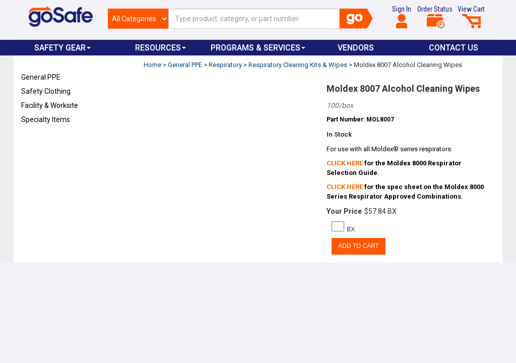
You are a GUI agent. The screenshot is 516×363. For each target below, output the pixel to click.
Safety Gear (62, 47)
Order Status (435, 16)
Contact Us (453, 47)
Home (152, 65)
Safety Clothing (46, 91)
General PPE (40, 77)
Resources (160, 47)
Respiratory (225, 65)
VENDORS (356, 47)
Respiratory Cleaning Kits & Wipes (297, 65)
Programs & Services (258, 47)
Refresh (40, 143)
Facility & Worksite (49, 105)
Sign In (401, 16)
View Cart (471, 16)
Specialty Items (45, 119)
